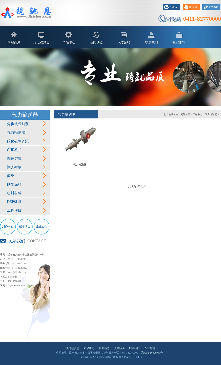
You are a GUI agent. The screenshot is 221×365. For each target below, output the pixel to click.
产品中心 (68, 42)
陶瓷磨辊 (14, 158)
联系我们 (151, 42)
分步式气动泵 (18, 124)
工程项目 (14, 210)
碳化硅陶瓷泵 (18, 141)
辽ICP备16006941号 (152, 352)
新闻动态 (96, 42)
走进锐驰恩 (41, 42)
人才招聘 (124, 42)
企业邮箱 (179, 42)
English (173, 7)
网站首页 (13, 42)
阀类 (10, 176)
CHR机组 (14, 150)
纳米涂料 (14, 184)
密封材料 (14, 193)
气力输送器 (16, 133)
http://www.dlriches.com (20, 285)
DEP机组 (14, 202)
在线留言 (213, 7)
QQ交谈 (193, 7)
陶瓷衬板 (14, 167)
